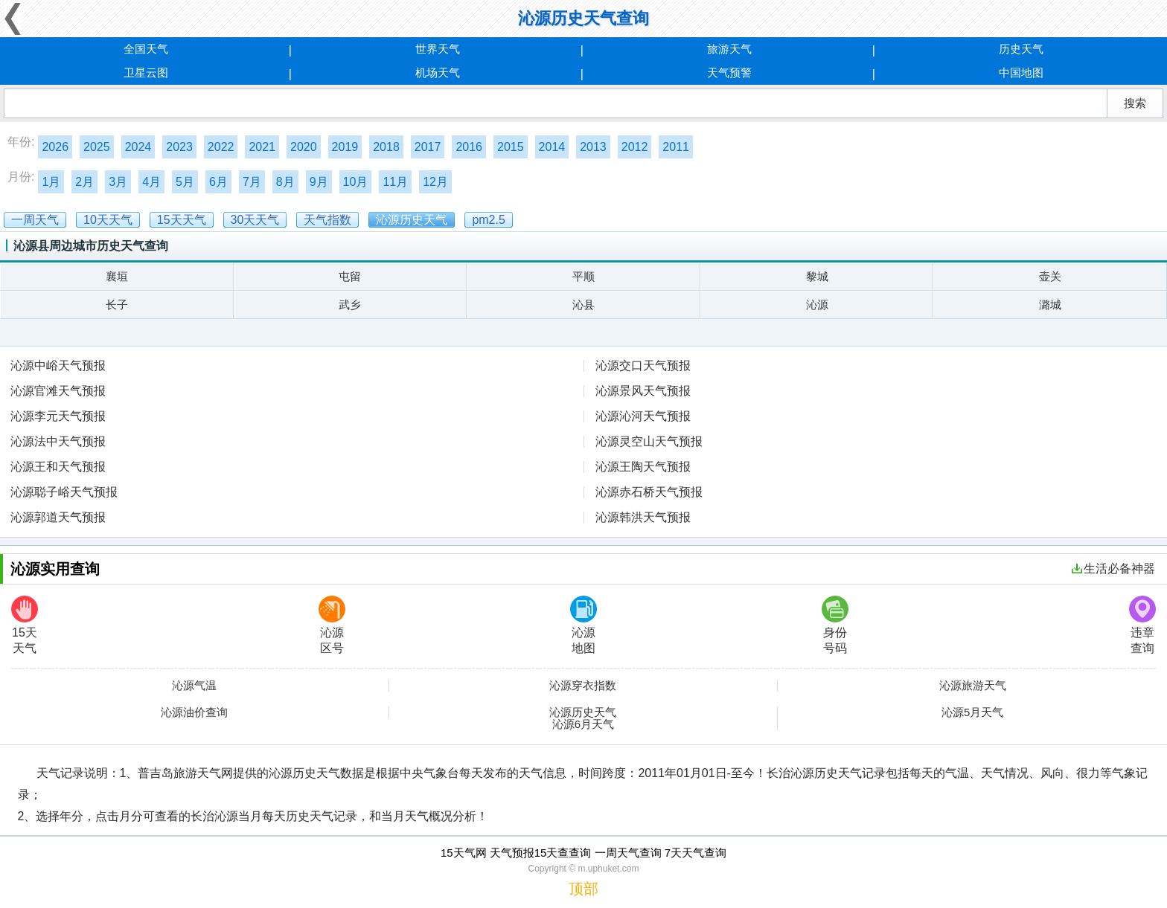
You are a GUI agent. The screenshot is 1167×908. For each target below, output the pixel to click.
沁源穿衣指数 (582, 686)
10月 (355, 182)
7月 (252, 182)
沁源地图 (583, 625)
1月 (51, 182)
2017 (428, 147)
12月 (435, 182)
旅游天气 (729, 48)
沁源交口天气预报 (643, 365)
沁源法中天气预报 (58, 441)
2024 (138, 147)
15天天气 (24, 625)
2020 (303, 147)
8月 (285, 182)
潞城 (1050, 304)
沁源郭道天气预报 (58, 517)
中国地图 (1021, 72)
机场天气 (437, 72)
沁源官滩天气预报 (58, 390)
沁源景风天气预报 (643, 390)
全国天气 (146, 48)
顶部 (583, 888)
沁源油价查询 (194, 712)
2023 (179, 147)
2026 (55, 147)
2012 (634, 147)
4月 (151, 182)
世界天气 (437, 48)
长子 (117, 304)
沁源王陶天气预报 (643, 466)
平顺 (583, 276)
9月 (319, 182)
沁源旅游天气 (972, 686)
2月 (84, 182)
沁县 (583, 304)
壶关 (1050, 276)
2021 (262, 147)
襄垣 (117, 276)
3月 (118, 182)
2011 (675, 147)
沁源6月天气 (583, 724)
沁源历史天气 (582, 712)
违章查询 (1142, 625)
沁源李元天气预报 (58, 416)
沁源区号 (332, 625)
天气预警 (729, 72)
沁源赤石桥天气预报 (649, 492)
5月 (185, 182)
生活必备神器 (1113, 568)
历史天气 (1021, 48)
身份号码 (835, 625)
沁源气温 (194, 686)
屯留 (350, 276)
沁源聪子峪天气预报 (64, 492)
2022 (221, 147)
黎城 (817, 276)
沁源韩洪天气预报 (643, 517)
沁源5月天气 (972, 712)
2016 (468, 147)
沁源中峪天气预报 (58, 365)
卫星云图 (146, 72)
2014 (552, 147)
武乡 (350, 304)
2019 (345, 147)
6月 (218, 182)
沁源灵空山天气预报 (649, 441)
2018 (386, 147)
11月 (395, 182)
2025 (96, 147)
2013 (593, 147)
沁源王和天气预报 (58, 466)
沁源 (817, 304)
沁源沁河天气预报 (643, 416)
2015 (510, 147)
